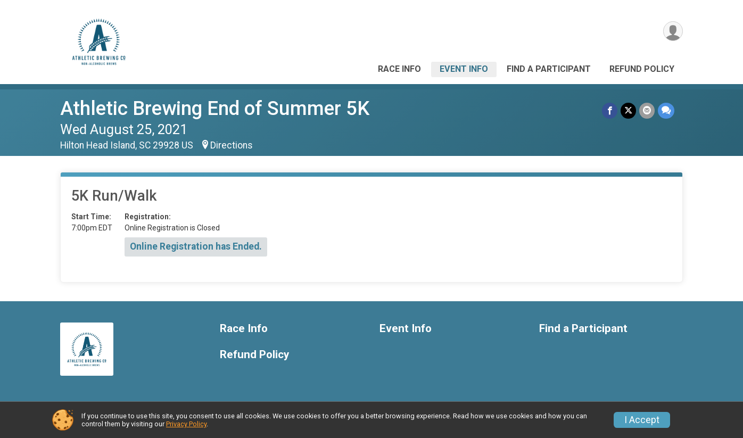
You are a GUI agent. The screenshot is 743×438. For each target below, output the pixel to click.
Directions (231, 145)
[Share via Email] (647, 110)
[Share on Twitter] (628, 110)
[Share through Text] (666, 110)
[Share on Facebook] (609, 110)
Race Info (399, 69)
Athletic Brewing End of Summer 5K (214, 108)
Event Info (464, 69)
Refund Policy (641, 69)
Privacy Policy (186, 424)
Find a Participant (549, 69)
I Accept (641, 420)
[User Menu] (673, 31)
